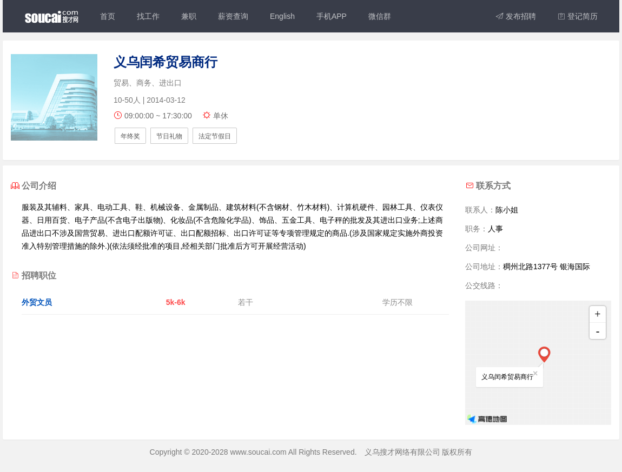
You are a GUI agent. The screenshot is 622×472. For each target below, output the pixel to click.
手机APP (331, 16)
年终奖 (130, 136)
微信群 (379, 16)
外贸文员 (37, 302)
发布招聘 (516, 16)
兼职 (188, 16)
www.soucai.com (258, 452)
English (282, 16)
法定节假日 (214, 136)
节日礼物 (169, 136)
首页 (107, 16)
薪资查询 (233, 16)
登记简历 (578, 16)
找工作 (148, 16)
